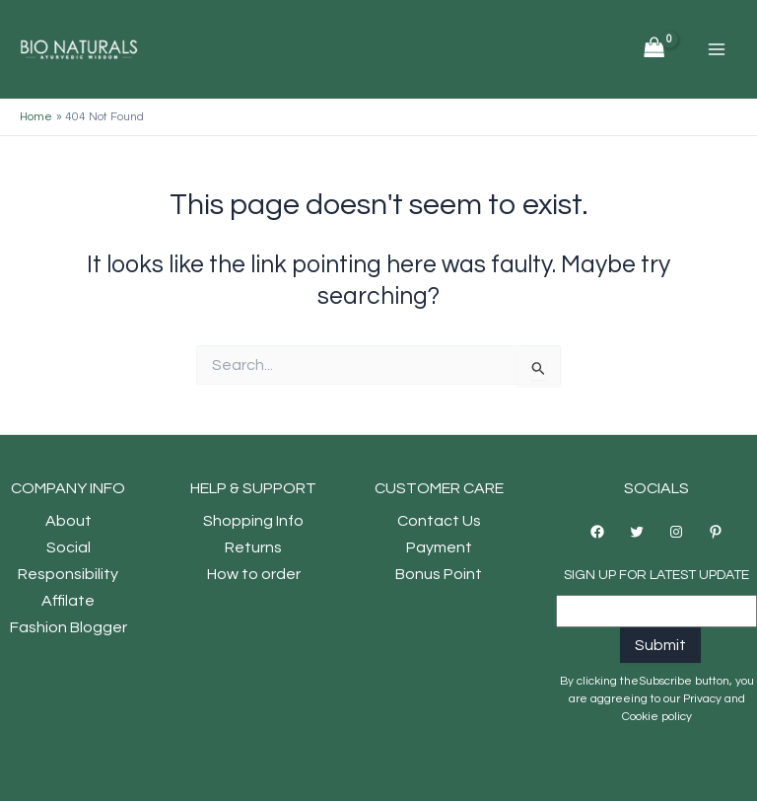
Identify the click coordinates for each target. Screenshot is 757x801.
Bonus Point (438, 574)
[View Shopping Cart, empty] (654, 50)
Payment (439, 547)
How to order (254, 574)
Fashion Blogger (68, 627)
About (68, 521)
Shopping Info (253, 521)
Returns (253, 547)
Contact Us (439, 521)
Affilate (68, 601)
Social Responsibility (68, 561)
